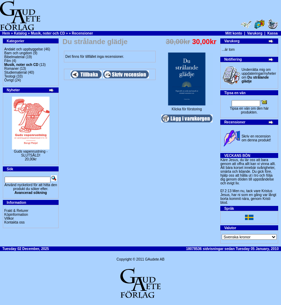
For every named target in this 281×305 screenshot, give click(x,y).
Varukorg (254, 33)
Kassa (272, 33)
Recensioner (82, 33)
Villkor (9, 218)
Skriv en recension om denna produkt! (256, 138)
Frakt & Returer (16, 211)
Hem (6, 33)
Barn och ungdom (18, 53)
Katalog (20, 33)
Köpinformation (16, 214)
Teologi (10, 76)
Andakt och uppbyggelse (23, 49)
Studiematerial (15, 72)
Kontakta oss (14, 222)
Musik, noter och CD (48, 33)
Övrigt (9, 80)
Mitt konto (233, 33)
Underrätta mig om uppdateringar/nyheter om (258, 75)
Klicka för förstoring (186, 107)
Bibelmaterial (14, 57)
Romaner (11, 69)
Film (7, 61)
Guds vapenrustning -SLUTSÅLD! (31, 153)
